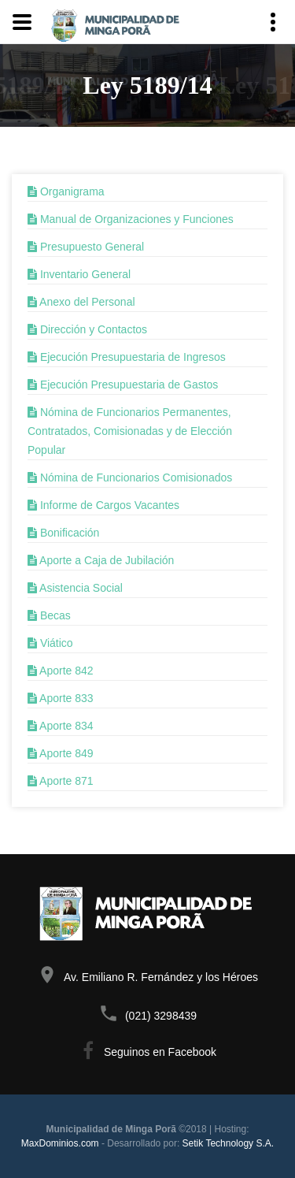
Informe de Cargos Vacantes (103, 505)
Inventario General (79, 274)
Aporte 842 (61, 670)
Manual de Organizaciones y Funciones (131, 219)
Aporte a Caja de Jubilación (101, 560)
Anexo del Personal (81, 301)
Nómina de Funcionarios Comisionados (130, 477)
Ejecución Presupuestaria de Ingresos (127, 357)
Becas (49, 615)
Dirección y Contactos (87, 329)
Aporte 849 (61, 753)
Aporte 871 (61, 781)
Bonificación (63, 532)
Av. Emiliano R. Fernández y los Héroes (161, 977)
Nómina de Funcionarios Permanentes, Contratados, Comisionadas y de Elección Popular (130, 431)
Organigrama (66, 191)
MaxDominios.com (60, 1143)
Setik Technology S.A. (229, 1143)
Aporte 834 (61, 725)
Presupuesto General (86, 246)
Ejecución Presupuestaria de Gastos (123, 384)
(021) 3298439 (161, 1015)
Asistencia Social (75, 588)
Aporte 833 (61, 698)
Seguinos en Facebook (160, 1052)
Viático (50, 643)
